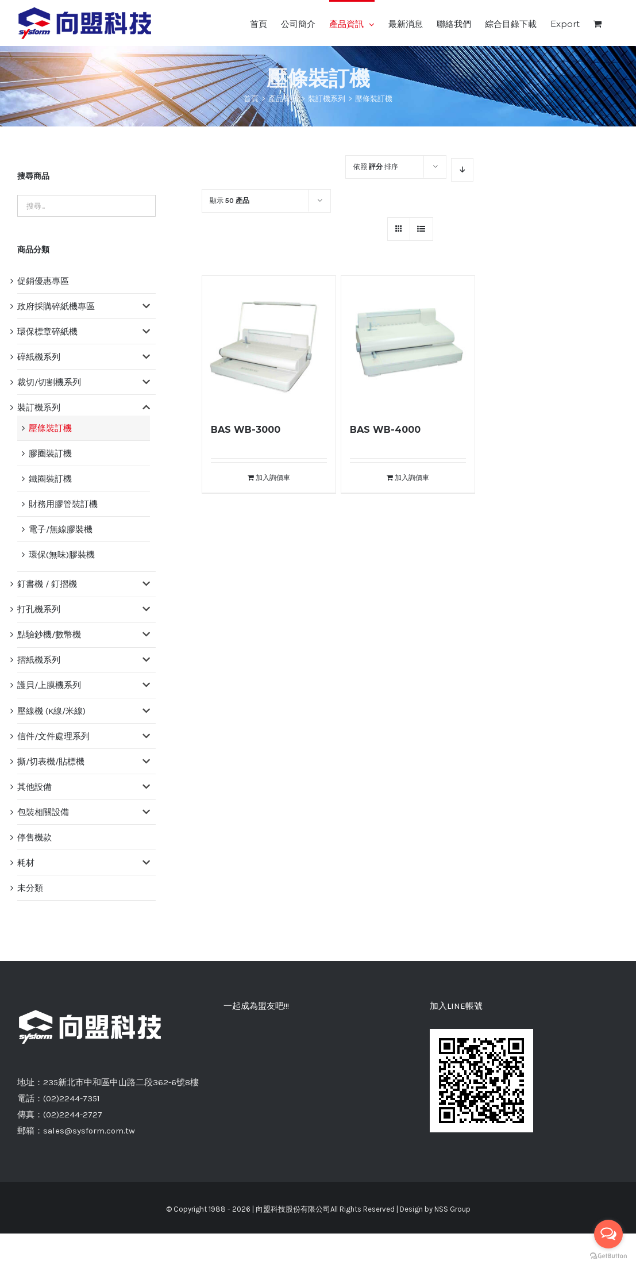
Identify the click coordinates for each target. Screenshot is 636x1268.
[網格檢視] (421, 229)
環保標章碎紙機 (47, 331)
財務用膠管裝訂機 (63, 504)
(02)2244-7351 (71, 1098)
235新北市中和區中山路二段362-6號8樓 (121, 1082)
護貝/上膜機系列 (49, 685)
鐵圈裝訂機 (50, 479)
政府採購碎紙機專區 (56, 306)
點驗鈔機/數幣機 (49, 634)
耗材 (25, 863)
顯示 (229, 201)
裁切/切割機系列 (49, 382)
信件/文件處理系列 (53, 736)
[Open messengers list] (608, 1234)
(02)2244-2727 (72, 1114)
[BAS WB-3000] (269, 343)
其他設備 (34, 787)
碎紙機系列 (38, 357)
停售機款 (34, 837)
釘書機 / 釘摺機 (47, 584)
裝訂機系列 (38, 407)
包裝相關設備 (43, 812)
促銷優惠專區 (43, 281)
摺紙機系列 (38, 660)
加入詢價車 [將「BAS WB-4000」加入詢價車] (412, 478)
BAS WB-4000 (385, 429)
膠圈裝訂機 (50, 453)
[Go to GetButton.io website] (608, 1256)
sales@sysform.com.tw (89, 1130)
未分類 (30, 888)
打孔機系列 (38, 609)
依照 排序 (375, 167)
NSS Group (452, 1209)
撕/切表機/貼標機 (50, 761)
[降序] (462, 170)
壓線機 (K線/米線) (51, 711)
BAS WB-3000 (245, 429)
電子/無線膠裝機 (60, 529)
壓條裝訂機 (50, 428)
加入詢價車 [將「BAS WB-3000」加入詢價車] (273, 478)
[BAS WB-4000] (408, 343)
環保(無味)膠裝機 (62, 555)
